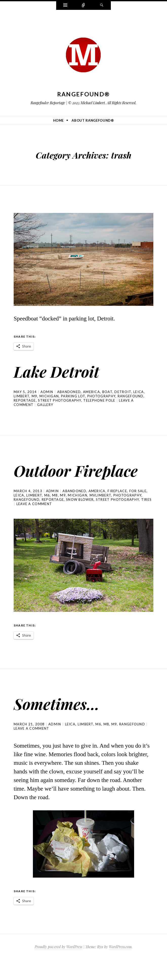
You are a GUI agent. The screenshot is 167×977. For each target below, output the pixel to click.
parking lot (73, 396)
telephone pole (99, 400)
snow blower (80, 517)
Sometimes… (63, 719)
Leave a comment (34, 521)
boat (107, 392)
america (91, 392)
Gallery (45, 405)
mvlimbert (100, 512)
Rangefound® (83, 94)
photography (101, 396)
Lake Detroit (63, 370)
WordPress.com (120, 964)
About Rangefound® (93, 120)
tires (146, 517)
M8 (55, 512)
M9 (34, 396)
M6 (47, 512)
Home (58, 120)
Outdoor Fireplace (50, 478)
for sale (138, 508)
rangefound (130, 396)
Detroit (122, 392)
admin (46, 392)
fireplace (117, 508)
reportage (25, 400)
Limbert (21, 396)
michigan (49, 396)
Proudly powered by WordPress (58, 964)
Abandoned (69, 392)
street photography (59, 400)
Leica (138, 392)
